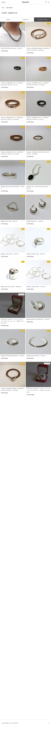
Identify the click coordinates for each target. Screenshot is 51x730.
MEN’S (9, 19)
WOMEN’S (25, 19)
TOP (3, 7)
